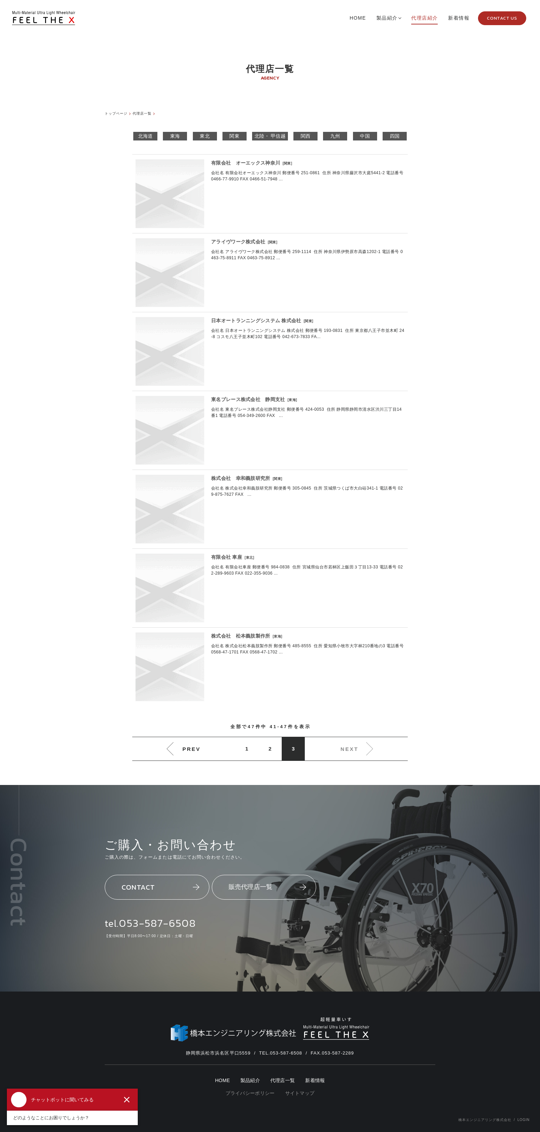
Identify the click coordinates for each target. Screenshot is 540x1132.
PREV (192, 749)
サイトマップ (300, 1093)
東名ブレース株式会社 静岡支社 (248, 399)
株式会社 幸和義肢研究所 (240, 478)
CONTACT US (502, 18)
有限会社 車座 (226, 557)
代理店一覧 (282, 1080)
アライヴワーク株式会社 (238, 241)
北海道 (145, 136)
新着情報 (315, 1080)
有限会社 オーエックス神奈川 (245, 163)
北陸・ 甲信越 (270, 136)
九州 (335, 136)
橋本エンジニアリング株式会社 (484, 1120)
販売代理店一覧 (268, 886)
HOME (222, 1080)
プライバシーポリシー (250, 1093)
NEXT (350, 749)
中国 (365, 136)
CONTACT (160, 887)
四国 (395, 136)
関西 (306, 136)
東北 (205, 136)
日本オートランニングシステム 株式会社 (256, 320)
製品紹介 (250, 1080)
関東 (234, 136)
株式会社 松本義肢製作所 (240, 636)
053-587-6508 (157, 923)
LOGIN (523, 1120)
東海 (175, 136)
